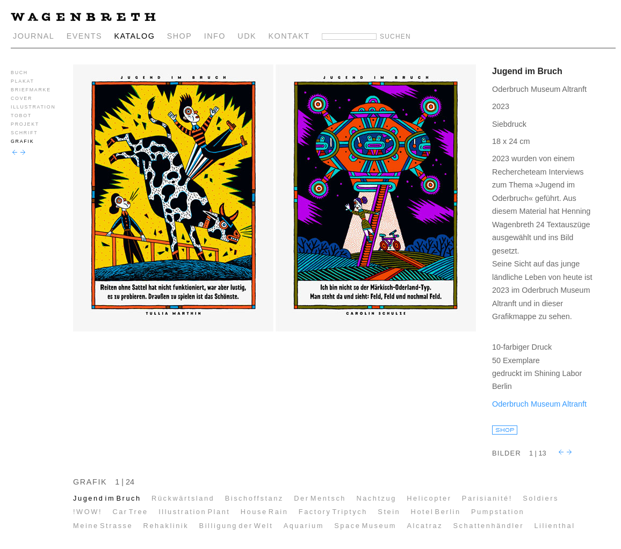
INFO (215, 36)
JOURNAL (33, 36)
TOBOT (21, 115)
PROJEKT (25, 124)
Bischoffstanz (254, 498)
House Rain (264, 512)
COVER (21, 98)
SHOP (179, 36)
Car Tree (130, 512)
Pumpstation (497, 512)
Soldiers (541, 498)
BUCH (19, 72)
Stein (389, 512)
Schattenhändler (488, 526)
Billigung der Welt (236, 526)
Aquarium (304, 526)
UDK (246, 36)
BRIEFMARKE (31, 89)
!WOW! (87, 512)
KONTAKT (289, 36)
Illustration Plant (194, 512)
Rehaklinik (166, 526)
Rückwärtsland (182, 498)
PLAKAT (22, 81)
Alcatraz (425, 526)
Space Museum (365, 526)
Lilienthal (554, 526)
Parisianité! (487, 498)
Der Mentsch (320, 498)
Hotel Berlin (436, 512)
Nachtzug (376, 498)
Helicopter (429, 498)
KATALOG (134, 36)
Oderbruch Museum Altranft (539, 404)
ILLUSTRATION (33, 107)
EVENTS (84, 36)
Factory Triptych (333, 512)
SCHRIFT (24, 132)
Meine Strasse (103, 526)
